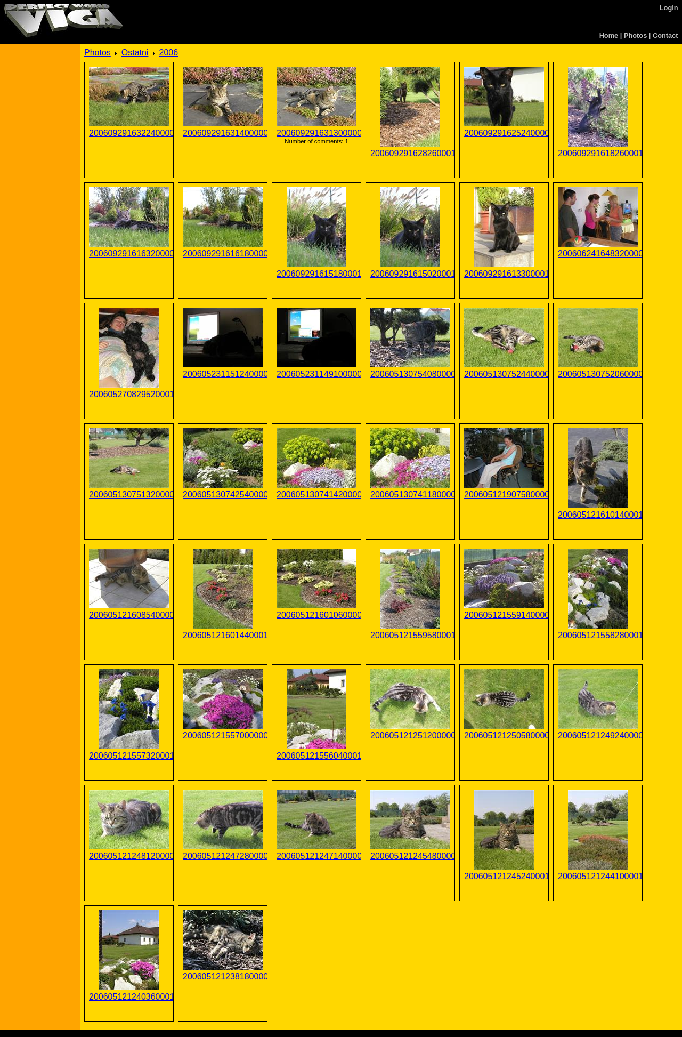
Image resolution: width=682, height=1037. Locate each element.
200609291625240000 (504, 133)
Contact (665, 35)
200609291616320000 (129, 253)
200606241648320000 (598, 253)
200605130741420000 (316, 494)
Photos (635, 35)
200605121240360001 (129, 996)
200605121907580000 (504, 494)
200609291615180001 (316, 273)
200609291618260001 (598, 153)
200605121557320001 (129, 755)
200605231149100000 (316, 374)
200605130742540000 (223, 494)
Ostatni (135, 52)
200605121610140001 (598, 514)
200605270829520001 (129, 394)
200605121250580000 (504, 735)
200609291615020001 (410, 273)
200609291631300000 (316, 133)
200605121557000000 (223, 735)
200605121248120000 (129, 856)
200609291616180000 (223, 253)
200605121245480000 (410, 856)
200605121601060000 (316, 615)
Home (609, 35)
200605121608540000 (129, 615)
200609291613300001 (504, 273)
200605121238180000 (223, 976)
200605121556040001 (316, 755)
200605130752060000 (598, 374)
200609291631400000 (223, 133)
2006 (168, 52)
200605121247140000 (316, 856)
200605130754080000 (410, 374)
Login (669, 8)
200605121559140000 (504, 615)
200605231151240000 (223, 374)
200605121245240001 (504, 876)
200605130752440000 (504, 374)
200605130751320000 (129, 494)
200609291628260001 (410, 153)
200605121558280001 (598, 635)
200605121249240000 (598, 735)
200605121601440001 (223, 635)
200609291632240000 (129, 133)
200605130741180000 (410, 494)
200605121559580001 (410, 635)
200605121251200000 (410, 735)
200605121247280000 (223, 856)
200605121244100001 (598, 876)
